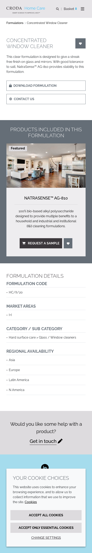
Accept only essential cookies (46, 528)
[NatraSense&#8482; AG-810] (46, 165)
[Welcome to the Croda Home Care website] (26, 8)
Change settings (46, 538)
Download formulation (33, 86)
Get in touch (43, 441)
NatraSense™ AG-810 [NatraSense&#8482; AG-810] (46, 198)
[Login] (80, 43)
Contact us (21, 99)
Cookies (31, 502)
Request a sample (41, 243)
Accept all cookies (46, 515)
